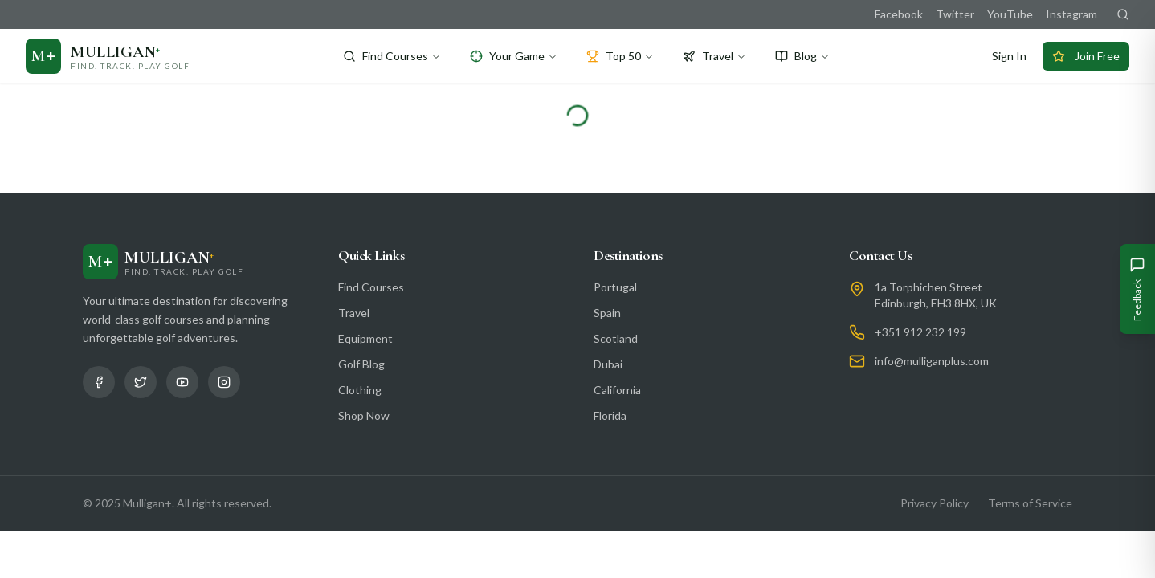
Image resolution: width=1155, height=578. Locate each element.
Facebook (899, 14)
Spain (607, 313)
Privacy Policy (934, 503)
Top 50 (620, 56)
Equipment (365, 338)
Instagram (1071, 14)
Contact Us (880, 255)
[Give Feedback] (1137, 289)
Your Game (513, 56)
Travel (714, 56)
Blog (802, 56)
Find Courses (392, 56)
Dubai (608, 364)
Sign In (1009, 56)
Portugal (615, 287)
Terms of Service (1030, 503)
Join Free (1086, 56)
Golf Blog (361, 364)
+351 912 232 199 (920, 332)
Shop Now (364, 415)
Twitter (955, 14)
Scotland (616, 338)
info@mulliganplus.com (932, 361)
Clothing (360, 390)
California (617, 390)
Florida (610, 415)
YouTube (1010, 14)
